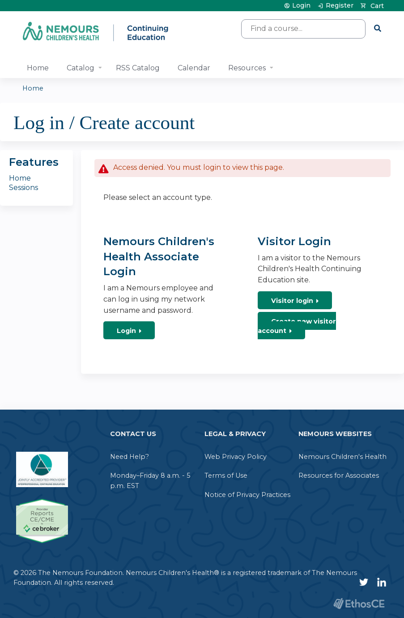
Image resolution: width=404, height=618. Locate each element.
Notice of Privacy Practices (247, 495)
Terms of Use (225, 475)
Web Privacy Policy (235, 457)
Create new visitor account (297, 326)
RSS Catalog (138, 68)
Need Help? (129, 457)
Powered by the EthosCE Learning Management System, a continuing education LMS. (359, 603)
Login (301, 5)
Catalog (80, 68)
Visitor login (292, 301)
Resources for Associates (338, 475)
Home (38, 68)
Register (339, 5)
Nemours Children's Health (342, 457)
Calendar (194, 68)
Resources (247, 68)
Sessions (23, 187)
